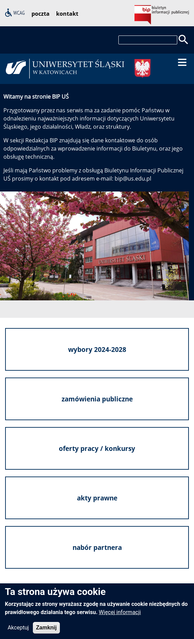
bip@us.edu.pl (133, 178)
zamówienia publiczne (97, 398)
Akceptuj (18, 631)
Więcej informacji (120, 616)
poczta (40, 13)
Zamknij (46, 631)
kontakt (67, 13)
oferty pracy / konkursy (97, 448)
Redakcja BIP (41, 140)
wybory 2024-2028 (97, 349)
